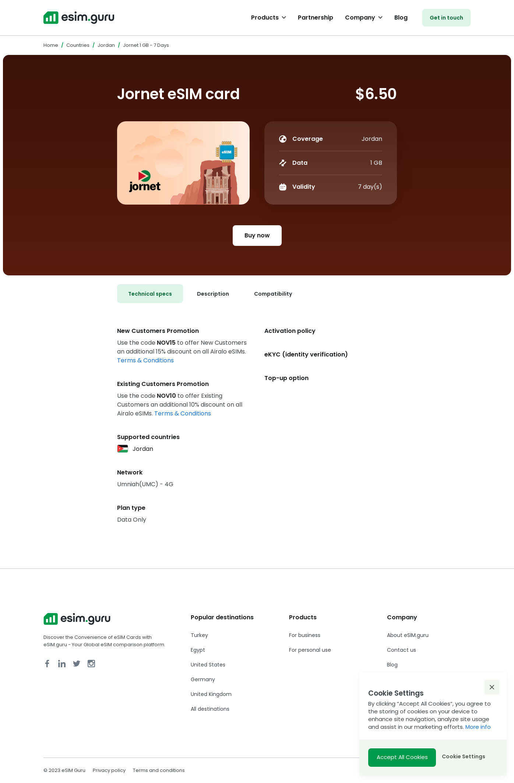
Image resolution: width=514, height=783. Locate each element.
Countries (77, 45)
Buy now (257, 235)
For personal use (310, 650)
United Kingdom (211, 694)
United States (208, 664)
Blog (401, 17)
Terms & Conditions (145, 360)
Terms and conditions (159, 770)
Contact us (401, 650)
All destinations (210, 709)
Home (50, 45)
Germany (203, 679)
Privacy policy (109, 770)
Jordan (106, 45)
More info (478, 727)
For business (304, 635)
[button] (492, 687)
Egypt (198, 650)
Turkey (199, 635)
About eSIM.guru (408, 635)
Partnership (315, 17)
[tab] (150, 293)
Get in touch (446, 17)
